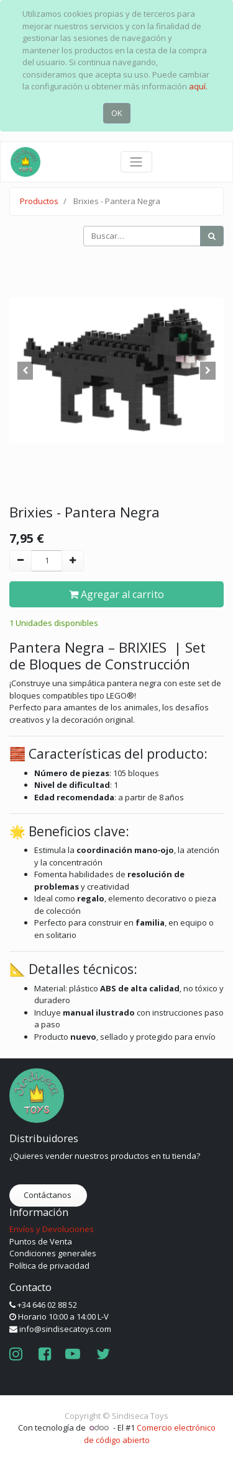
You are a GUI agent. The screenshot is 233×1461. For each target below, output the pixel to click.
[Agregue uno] (73, 560)
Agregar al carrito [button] (116, 594)
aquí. (198, 86)
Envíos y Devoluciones (51, 1229)
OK (116, 112)
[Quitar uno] (20, 560)
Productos (39, 201)
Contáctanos (48, 1194)
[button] (25, 370)
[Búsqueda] (212, 236)
